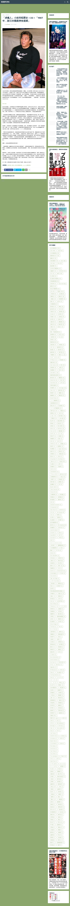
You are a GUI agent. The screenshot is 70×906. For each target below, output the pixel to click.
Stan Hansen (54, 365)
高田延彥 (53, 367)
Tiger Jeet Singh (54, 578)
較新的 (3, 180)
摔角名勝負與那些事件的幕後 (57, 591)
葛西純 (60, 596)
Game (60, 533)
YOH (60, 627)
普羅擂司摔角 (5, 2)
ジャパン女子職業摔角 (56, 408)
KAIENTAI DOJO (54, 736)
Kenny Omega (54, 624)
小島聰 (62, 411)
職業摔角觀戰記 (61, 616)
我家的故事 (61, 634)
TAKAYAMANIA (54, 472)
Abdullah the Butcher (55, 505)
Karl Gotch (53, 538)
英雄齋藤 (53, 370)
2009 (60, 599)
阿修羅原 (53, 568)
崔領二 (60, 797)
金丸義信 (60, 837)
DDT (52, 273)
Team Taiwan (53, 751)
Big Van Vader (54, 487)
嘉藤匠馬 (52, 784)
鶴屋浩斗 (60, 649)
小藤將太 (52, 797)
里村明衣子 (53, 713)
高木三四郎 (60, 426)
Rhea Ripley (53, 746)
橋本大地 (60, 561)
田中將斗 (53, 708)
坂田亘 (61, 632)
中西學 (58, 515)
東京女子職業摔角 (55, 289)
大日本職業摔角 (54, 548)
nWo (52, 515)
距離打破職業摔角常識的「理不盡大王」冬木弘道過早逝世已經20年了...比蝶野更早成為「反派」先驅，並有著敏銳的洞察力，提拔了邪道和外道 (61, 141)
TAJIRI (59, 441)
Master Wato (53, 741)
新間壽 (59, 517)
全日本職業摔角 (54, 253)
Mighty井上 (53, 667)
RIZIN (62, 670)
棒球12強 (60, 815)
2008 (52, 721)
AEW (52, 502)
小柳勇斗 (60, 794)
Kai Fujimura (53, 738)
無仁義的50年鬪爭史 (55, 279)
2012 (58, 721)
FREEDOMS (61, 662)
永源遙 (52, 639)
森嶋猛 (60, 705)
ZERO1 (61, 370)
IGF (51, 665)
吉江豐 (52, 517)
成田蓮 (52, 426)
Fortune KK (53, 492)
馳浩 (60, 439)
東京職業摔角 (53, 812)
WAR (52, 540)
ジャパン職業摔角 (27, 165)
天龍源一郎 (60, 291)
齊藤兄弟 (61, 395)
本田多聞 (53, 703)
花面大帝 (53, 324)
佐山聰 (60, 319)
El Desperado (54, 507)
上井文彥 (52, 545)
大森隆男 (59, 690)
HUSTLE (53, 469)
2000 (64, 718)
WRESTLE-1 (53, 444)
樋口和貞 (60, 614)
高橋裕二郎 (53, 715)
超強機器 (53, 484)
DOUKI (52, 571)
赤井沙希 (53, 284)
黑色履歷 (53, 527)
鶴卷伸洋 (53, 649)
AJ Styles (53, 655)
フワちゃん (53, 474)
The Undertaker (54, 756)
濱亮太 (60, 820)
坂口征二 (60, 327)
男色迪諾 (61, 479)
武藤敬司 (53, 271)
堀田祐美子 (61, 784)
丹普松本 (53, 312)
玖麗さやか (61, 594)
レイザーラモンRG (55, 581)
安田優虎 (53, 693)
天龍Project (53, 411)
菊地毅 (60, 830)
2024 (52, 291)
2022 (52, 601)
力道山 (62, 477)
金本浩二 (52, 619)
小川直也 (53, 329)
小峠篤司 (60, 693)
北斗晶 (52, 314)
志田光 (52, 802)
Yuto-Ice (53, 431)
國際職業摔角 (61, 545)
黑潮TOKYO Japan (55, 718)
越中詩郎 (53, 309)
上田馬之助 (60, 390)
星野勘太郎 (61, 807)
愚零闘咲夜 (53, 700)
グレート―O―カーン (55, 543)
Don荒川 (60, 621)
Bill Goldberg (60, 723)
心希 (60, 464)
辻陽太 (52, 327)
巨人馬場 (53, 276)
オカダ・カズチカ (55, 357)
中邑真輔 (62, 360)
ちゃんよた (60, 677)
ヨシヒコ (62, 764)
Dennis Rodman (54, 660)
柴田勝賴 (60, 497)
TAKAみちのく (54, 606)
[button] (64, 2)
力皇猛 (52, 779)
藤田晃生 (52, 832)
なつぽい (53, 416)
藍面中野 (61, 324)
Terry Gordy (53, 754)
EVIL (61, 337)
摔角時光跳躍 (54, 385)
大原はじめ (53, 787)
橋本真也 (53, 307)
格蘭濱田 (52, 614)
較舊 (45, 180)
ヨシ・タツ (53, 682)
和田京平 (53, 436)
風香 (59, 845)
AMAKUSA (61, 527)
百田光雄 (60, 708)
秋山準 (52, 421)
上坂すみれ (62, 474)
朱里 (59, 637)
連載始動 (61, 322)
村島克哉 (61, 809)
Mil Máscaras (53, 670)
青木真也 (53, 599)
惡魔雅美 (53, 634)
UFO (52, 759)
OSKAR (59, 456)
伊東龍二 (60, 685)
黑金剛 (60, 467)
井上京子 (53, 685)
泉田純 (60, 817)
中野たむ (61, 682)
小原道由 (52, 794)
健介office (61, 774)
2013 (60, 568)
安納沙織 (53, 345)
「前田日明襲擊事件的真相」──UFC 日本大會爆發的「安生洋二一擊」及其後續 (61, 79)
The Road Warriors (55, 675)
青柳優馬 (53, 439)
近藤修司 (60, 832)
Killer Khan (53, 510)
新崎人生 (61, 700)
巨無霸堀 (52, 611)
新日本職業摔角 (18, 165)
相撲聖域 (59, 825)
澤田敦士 (52, 820)
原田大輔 (59, 779)
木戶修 (60, 611)
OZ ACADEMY (53, 743)
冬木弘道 (53, 558)
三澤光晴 (53, 294)
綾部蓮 (60, 482)
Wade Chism (53, 761)
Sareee (52, 553)
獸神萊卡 (53, 393)
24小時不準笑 (60, 601)
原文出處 (4, 103)
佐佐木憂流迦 (53, 688)
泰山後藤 (53, 520)
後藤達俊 (61, 799)
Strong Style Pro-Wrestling (57, 459)
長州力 (13, 165)
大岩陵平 (53, 479)
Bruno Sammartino (55, 657)
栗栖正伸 (52, 815)
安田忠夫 (61, 451)
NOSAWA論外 (54, 573)
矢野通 (52, 616)
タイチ (60, 434)
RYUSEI (62, 573)
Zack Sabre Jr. (54, 373)
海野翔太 (53, 413)
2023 (63, 261)
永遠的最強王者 (54, 403)
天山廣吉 (53, 464)
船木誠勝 (53, 500)
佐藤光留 (52, 774)
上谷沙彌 (61, 294)
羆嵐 (52, 550)
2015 (60, 652)
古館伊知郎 (53, 632)
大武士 (61, 787)
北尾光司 (60, 558)
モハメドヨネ (53, 629)
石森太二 (53, 596)
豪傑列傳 (53, 352)
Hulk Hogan (62, 388)
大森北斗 (53, 561)
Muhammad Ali (61, 571)
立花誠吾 (52, 830)
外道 (52, 586)
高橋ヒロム (62, 355)
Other (52, 390)
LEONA (62, 738)
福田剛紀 (60, 446)
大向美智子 (59, 586)
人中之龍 (59, 769)
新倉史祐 (52, 807)
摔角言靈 (60, 804)
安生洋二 (52, 792)
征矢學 (52, 588)
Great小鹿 (53, 535)
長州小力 (60, 840)
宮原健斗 (53, 317)
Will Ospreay (60, 512)
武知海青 (53, 563)
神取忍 (61, 307)
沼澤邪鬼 (52, 817)
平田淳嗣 (62, 494)
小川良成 (53, 695)
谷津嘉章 (61, 345)
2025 (52, 251)
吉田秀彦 (59, 782)
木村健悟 (53, 594)
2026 (60, 251)
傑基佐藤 (61, 431)
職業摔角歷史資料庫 (55, 375)
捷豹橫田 (59, 802)
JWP (60, 535)
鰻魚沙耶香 (60, 421)
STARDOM (62, 271)
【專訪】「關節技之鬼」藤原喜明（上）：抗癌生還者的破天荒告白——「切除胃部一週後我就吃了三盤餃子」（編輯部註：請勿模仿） (61, 115)
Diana (52, 731)
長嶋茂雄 (52, 840)
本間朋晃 (60, 703)
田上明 (60, 563)
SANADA (62, 510)
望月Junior (53, 809)
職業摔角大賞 (54, 342)
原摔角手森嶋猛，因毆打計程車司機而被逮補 (61, 107)
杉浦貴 (60, 436)
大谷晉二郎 (62, 461)
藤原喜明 (60, 347)
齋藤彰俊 (61, 378)
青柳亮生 (60, 619)
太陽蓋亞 (60, 609)
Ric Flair (58, 550)
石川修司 (60, 520)
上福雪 (61, 367)
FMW (62, 380)
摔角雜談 (53, 497)
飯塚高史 (61, 713)
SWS (52, 441)
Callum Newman (54, 489)
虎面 (52, 301)
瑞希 (59, 639)
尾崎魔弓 (60, 695)
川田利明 (61, 312)
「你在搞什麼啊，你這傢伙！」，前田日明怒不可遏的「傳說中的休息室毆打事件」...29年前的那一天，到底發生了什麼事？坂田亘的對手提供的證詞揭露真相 (61, 125)
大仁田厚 (60, 314)
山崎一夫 (53, 698)
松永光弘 (62, 812)
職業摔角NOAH (54, 256)
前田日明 (61, 350)
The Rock (53, 627)
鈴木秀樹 (61, 644)
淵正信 (52, 456)
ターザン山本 (53, 764)
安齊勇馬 (53, 454)
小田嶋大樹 (61, 454)
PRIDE (61, 538)
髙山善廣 (52, 621)
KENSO (63, 736)
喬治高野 (62, 688)
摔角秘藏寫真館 (54, 281)
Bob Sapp (53, 726)
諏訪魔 (52, 350)
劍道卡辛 (53, 451)
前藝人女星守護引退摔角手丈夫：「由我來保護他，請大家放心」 (61, 86)
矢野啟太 (52, 827)
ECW (58, 731)
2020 (61, 413)
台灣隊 (52, 782)
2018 (59, 263)
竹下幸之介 (53, 360)
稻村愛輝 (53, 334)
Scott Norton (53, 748)
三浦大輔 (53, 583)
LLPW (62, 383)
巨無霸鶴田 (62, 299)
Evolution (53, 533)
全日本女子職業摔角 (55, 268)
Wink (52, 677)
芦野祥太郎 (61, 710)
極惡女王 (61, 296)
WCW (52, 512)
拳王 (63, 365)
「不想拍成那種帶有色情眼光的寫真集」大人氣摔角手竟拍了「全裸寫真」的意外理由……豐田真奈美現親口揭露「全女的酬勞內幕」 (61, 72)
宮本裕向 (60, 792)
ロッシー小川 (53, 766)
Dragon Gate (62, 449)
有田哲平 (53, 637)
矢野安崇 (60, 642)
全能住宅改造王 (61, 776)
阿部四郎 (60, 647)
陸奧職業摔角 (60, 842)
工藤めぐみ (53, 799)
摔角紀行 (52, 804)
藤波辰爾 (53, 266)
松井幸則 (53, 705)
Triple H (63, 756)
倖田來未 (52, 609)
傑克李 (52, 446)
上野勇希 (62, 766)
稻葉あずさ (61, 827)
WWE (61, 309)
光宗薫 (52, 776)
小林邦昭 (9, 165)
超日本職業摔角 (54, 522)
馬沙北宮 (60, 423)
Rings (52, 672)
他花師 (52, 771)
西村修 (52, 423)
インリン (63, 606)
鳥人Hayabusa (62, 525)
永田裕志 (61, 317)
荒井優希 (53, 388)
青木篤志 (52, 845)
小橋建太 (53, 299)
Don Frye (53, 662)
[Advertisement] (35, 8)
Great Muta (53, 383)
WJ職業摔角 (53, 494)
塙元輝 (52, 690)
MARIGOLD (60, 428)
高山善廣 (61, 406)
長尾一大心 (61, 566)
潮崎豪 (61, 393)
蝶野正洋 (53, 286)
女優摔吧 (59, 789)
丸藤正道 (53, 322)
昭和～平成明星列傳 (55, 332)
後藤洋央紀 (53, 362)
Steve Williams (54, 604)
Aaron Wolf (62, 284)
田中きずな (61, 822)
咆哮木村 (60, 583)
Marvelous (59, 665)
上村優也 (62, 444)
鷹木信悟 (53, 378)
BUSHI (52, 428)
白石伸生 (53, 642)
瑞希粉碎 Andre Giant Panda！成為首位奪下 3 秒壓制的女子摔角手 (61, 133)
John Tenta (53, 733)
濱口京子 (52, 822)
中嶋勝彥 (53, 355)
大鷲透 (52, 789)
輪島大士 (53, 566)
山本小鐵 (62, 418)
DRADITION (53, 380)
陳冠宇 (52, 842)
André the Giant (54, 530)
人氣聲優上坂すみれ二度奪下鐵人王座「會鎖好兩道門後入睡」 (61, 91)
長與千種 (61, 352)
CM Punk (61, 726)
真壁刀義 (53, 482)
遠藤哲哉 (52, 835)
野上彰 (60, 835)
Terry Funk (53, 576)
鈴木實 (52, 319)
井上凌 (52, 769)
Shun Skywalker (54, 555)
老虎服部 (53, 467)
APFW (52, 723)
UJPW (58, 759)
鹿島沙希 (53, 652)
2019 (52, 263)
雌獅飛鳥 (53, 395)
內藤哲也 (53, 296)
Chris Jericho (60, 728)
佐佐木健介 (61, 416)
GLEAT (52, 434)
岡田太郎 (60, 698)
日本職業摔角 (54, 304)
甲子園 (52, 825)
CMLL (52, 728)
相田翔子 (53, 710)
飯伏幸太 (53, 525)
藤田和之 (60, 500)
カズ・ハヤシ (53, 680)
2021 (60, 484)
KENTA (61, 334)
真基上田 (53, 406)
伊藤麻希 (59, 771)
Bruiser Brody (54, 398)
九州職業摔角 (54, 477)
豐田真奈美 (53, 644)
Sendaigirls (60, 672)
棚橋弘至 (53, 258)
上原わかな (53, 461)
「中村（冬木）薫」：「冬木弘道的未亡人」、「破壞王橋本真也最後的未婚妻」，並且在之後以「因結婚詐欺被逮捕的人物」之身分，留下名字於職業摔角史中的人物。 (61, 100)
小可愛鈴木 (53, 418)
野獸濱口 (52, 837)
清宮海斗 (53, 340)
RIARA (62, 743)
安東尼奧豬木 (54, 261)
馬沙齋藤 (53, 449)
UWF (52, 347)
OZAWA (59, 301)
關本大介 (53, 647)
